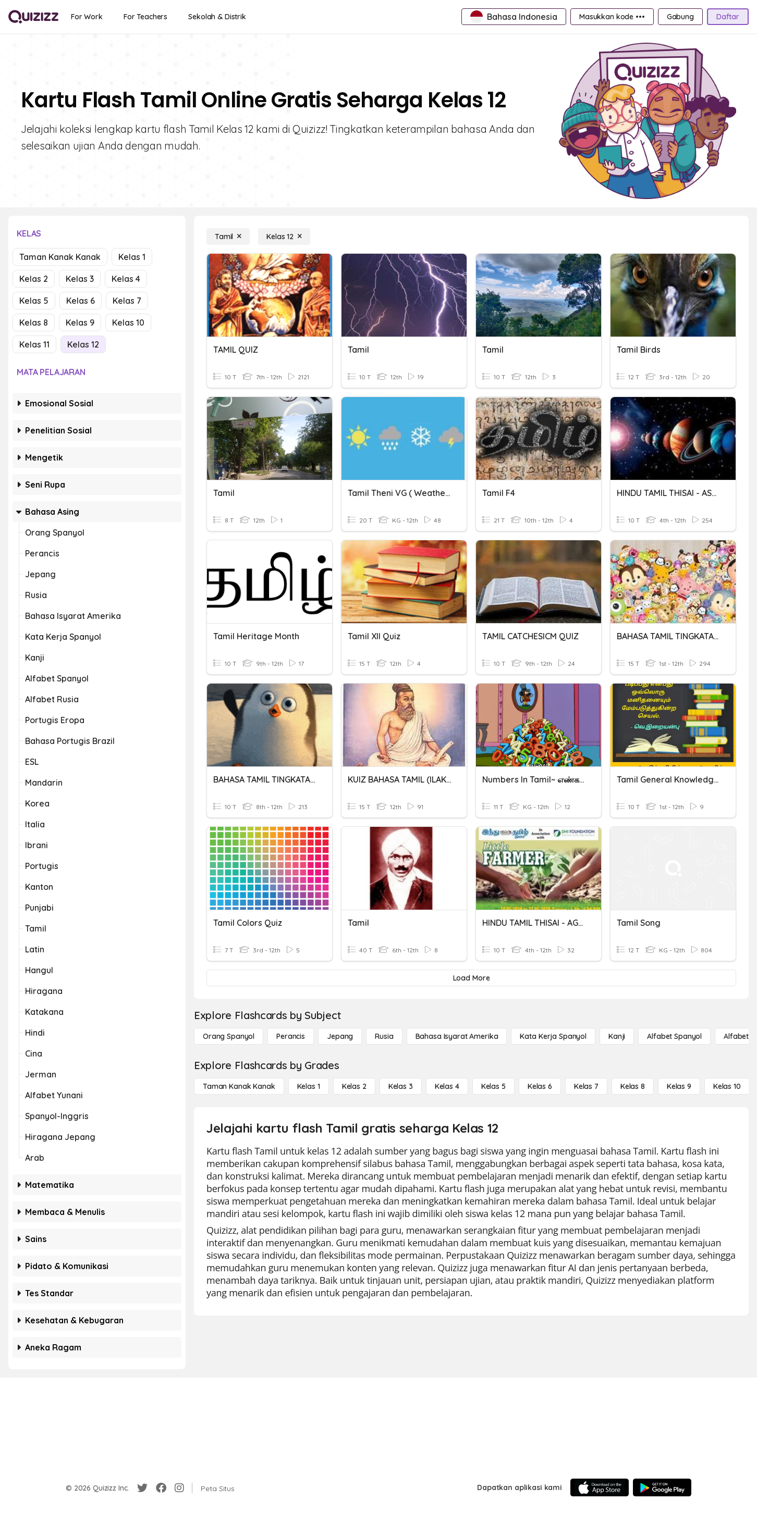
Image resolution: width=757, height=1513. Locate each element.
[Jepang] (340, 1036)
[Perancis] (290, 1036)
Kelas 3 (80, 279)
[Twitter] (142, 1488)
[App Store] (599, 1487)
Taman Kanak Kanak (60, 257)
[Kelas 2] (354, 1086)
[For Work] (87, 16)
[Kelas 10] (727, 1086)
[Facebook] (161, 1488)
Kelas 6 (80, 300)
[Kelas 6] (540, 1086)
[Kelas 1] (308, 1086)
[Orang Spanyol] (228, 1036)
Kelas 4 (126, 279)
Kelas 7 (127, 300)
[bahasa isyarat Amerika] (457, 1036)
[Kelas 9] (679, 1086)
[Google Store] (662, 1487)
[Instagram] (179, 1488)
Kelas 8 (33, 322)
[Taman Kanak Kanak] (239, 1086)
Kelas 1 (131, 257)
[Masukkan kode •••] (612, 16)
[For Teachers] (145, 16)
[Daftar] (728, 16)
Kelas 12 (83, 344)
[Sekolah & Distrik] (217, 16)
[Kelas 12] (284, 236)
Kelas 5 (33, 300)
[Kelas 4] (447, 1086)
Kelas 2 (33, 279)
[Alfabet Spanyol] (674, 1036)
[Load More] (471, 978)
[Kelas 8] (633, 1086)
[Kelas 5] (493, 1086)
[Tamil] (228, 236)
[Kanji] (617, 1036)
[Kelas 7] (586, 1086)
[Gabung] (680, 16)
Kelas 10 (128, 322)
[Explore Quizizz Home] (33, 16)
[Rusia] (384, 1036)
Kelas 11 (34, 344)
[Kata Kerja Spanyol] (553, 1036)
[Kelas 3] (401, 1086)
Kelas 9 (80, 322)
